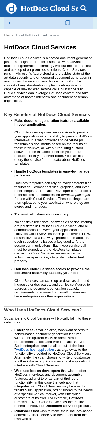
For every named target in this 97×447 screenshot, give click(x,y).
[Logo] (11, 8)
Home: (9, 35)
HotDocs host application (35, 350)
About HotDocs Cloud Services (37, 35)
